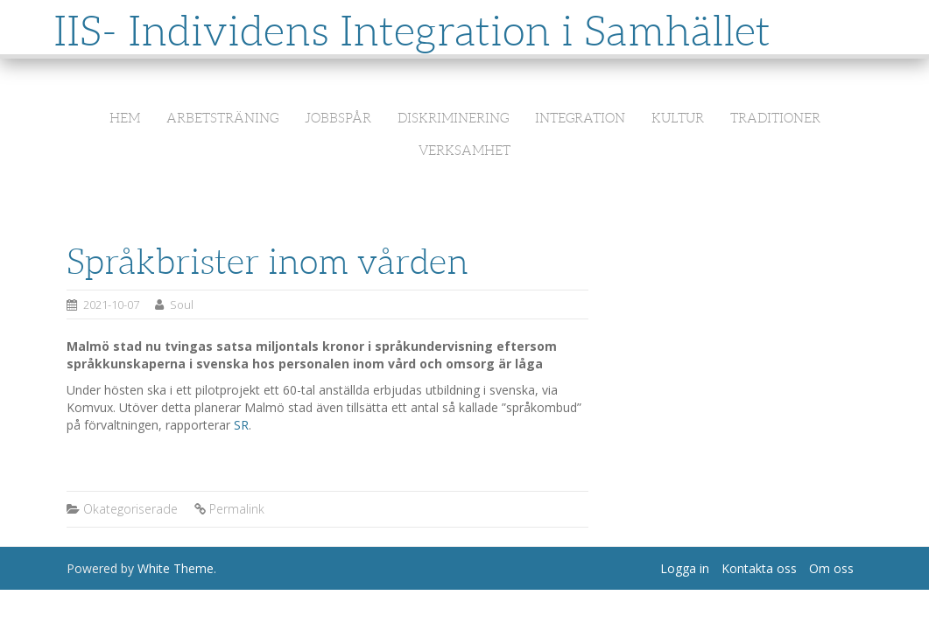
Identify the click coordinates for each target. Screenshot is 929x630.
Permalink (236, 508)
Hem (124, 118)
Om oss (831, 568)
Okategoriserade (130, 508)
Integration (580, 118)
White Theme (175, 568)
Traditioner (775, 118)
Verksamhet (464, 151)
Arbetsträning (222, 118)
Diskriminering (453, 118)
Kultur (677, 118)
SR (241, 424)
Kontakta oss (759, 568)
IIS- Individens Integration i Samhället (412, 31)
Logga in (684, 568)
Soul (182, 304)
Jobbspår (338, 118)
